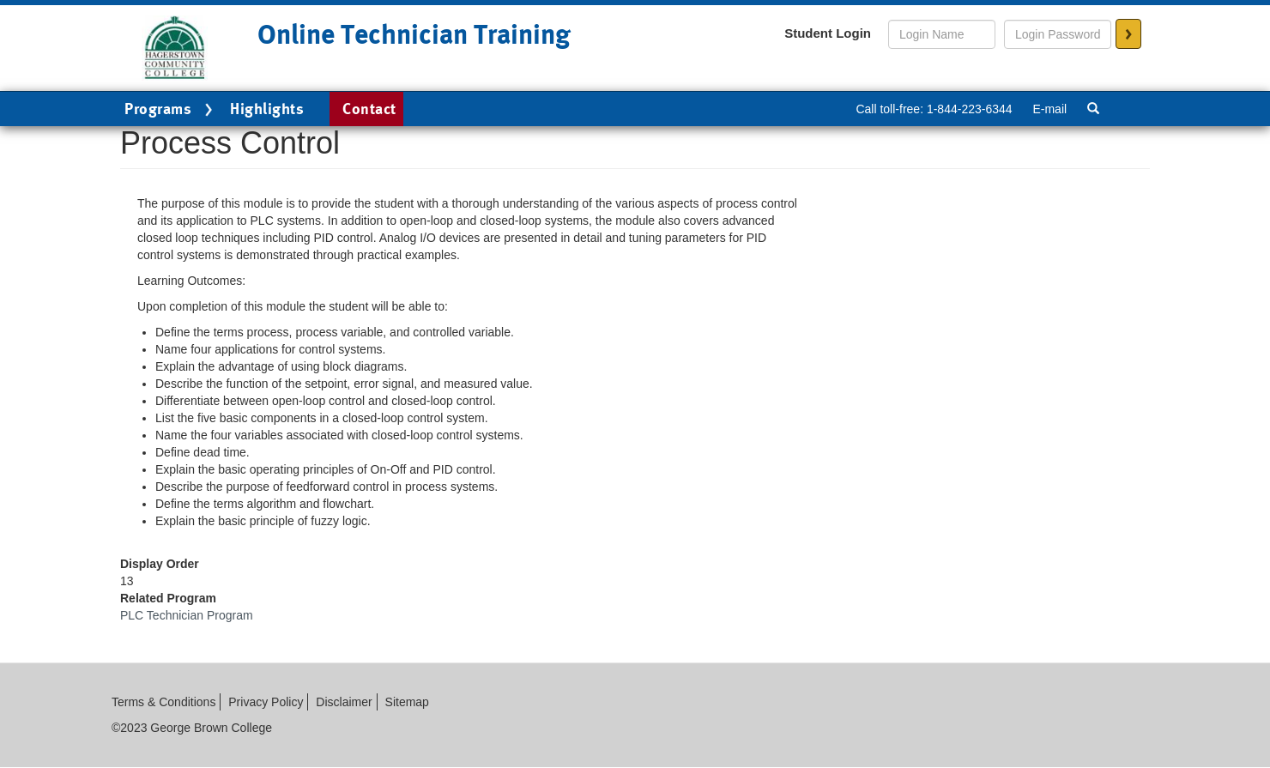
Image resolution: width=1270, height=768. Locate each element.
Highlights (267, 109)
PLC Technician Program (186, 615)
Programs (170, 110)
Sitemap (407, 702)
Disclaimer (344, 702)
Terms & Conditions (163, 702)
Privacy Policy (265, 702)
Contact (369, 109)
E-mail (1049, 109)
